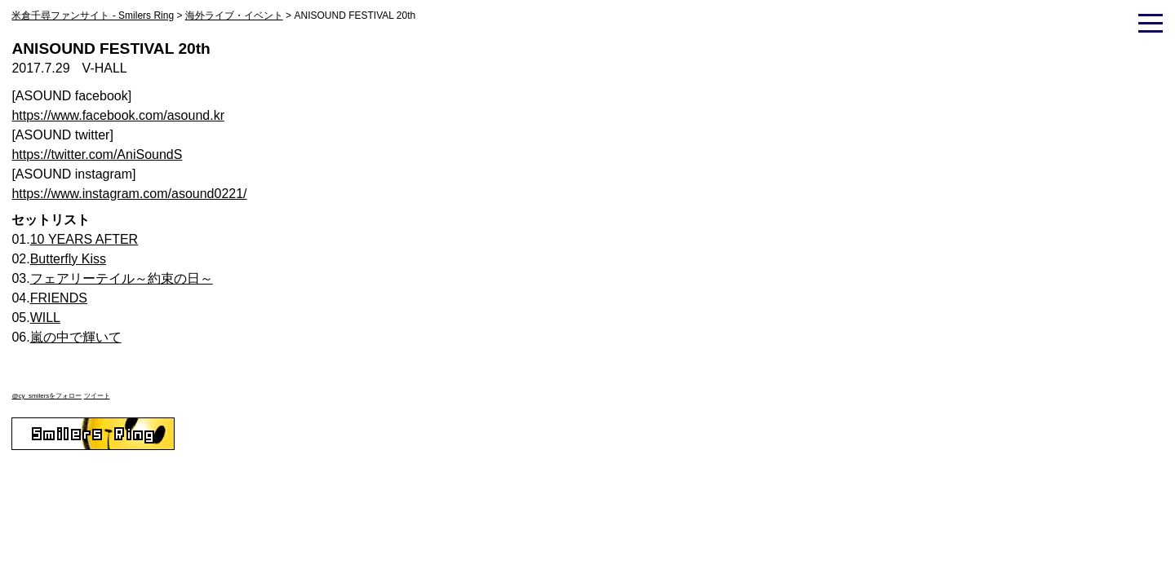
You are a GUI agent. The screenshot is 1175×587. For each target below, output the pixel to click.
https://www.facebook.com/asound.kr (117, 115)
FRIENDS (58, 298)
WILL (45, 317)
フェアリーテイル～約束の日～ (121, 278)
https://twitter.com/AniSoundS (96, 154)
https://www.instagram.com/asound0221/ (128, 194)
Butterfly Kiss (68, 259)
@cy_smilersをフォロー (46, 395)
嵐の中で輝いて (76, 337)
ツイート (97, 395)
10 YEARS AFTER (84, 239)
